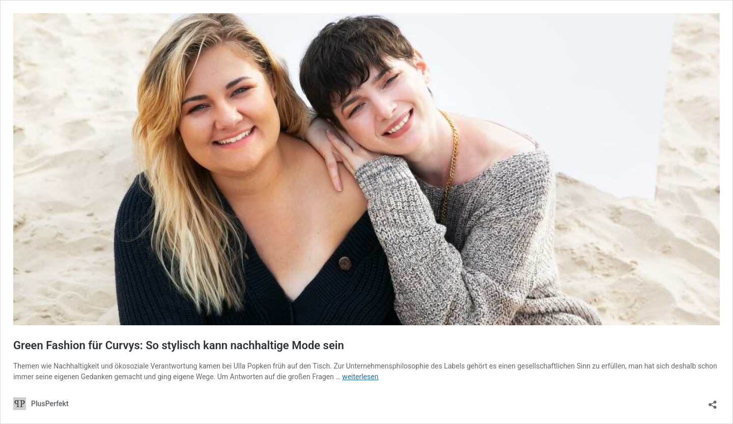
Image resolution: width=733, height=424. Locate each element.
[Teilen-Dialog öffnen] (713, 401)
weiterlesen (360, 377)
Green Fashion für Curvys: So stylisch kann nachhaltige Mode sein (178, 345)
